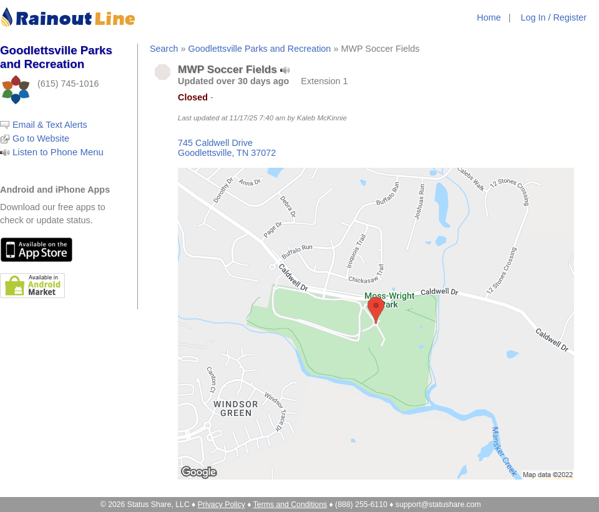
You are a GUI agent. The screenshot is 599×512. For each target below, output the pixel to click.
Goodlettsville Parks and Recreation (259, 49)
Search (164, 49)
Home (488, 17)
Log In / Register (553, 17)
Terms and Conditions (290, 504)
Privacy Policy (221, 504)
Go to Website (40, 138)
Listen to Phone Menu (58, 152)
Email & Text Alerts (49, 125)
